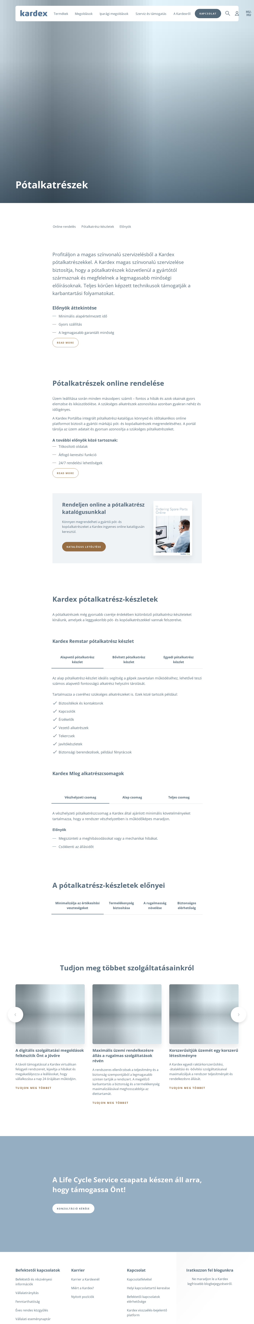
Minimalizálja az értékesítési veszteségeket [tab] (77, 905)
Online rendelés (64, 226)
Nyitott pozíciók (82, 1297)
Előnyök (125, 226)
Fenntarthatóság (27, 1302)
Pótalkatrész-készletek (97, 226)
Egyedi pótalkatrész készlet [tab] (178, 659)
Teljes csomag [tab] (179, 797)
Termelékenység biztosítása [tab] (121, 905)
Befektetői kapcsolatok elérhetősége (143, 1299)
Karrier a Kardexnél (85, 1280)
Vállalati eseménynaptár (33, 1319)
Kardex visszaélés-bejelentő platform (147, 1313)
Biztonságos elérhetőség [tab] (186, 905)
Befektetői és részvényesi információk (33, 1282)
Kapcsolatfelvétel (139, 1280)
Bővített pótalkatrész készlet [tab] (128, 659)
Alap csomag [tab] (132, 797)
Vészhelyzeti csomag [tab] (80, 797)
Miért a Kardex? (82, 1288)
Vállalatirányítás (27, 1293)
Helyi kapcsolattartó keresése (148, 1288)
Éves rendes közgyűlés (31, 1311)
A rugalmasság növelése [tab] (155, 905)
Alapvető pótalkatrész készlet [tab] (77, 659)
